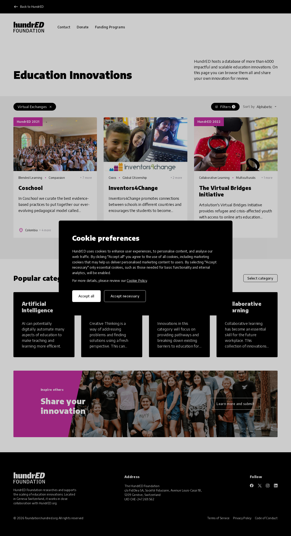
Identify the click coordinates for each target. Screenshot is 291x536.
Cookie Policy (137, 280)
